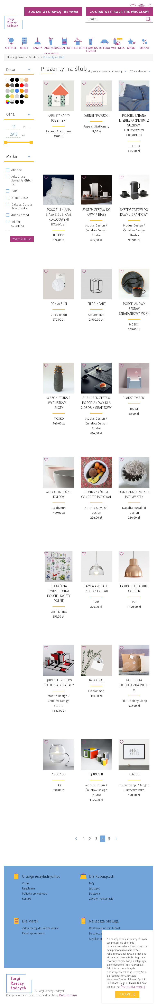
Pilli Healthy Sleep (134, 701)
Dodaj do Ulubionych (47, 84)
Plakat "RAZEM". (134, 398)
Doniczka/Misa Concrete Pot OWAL (96, 494)
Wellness (117, 48)
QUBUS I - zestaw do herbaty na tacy (59, 682)
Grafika (64, 48)
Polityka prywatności (34, 893)
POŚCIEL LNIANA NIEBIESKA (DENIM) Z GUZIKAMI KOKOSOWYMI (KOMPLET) (134, 125)
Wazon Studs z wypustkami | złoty (59, 403)
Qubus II (96, 774)
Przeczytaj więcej (133, 987)
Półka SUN (58, 304)
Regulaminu (68, 995)
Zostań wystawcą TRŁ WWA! (53, 12)
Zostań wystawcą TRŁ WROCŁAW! (119, 12)
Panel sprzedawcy (33, 933)
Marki (131, 48)
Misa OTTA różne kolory (58, 494)
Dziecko (104, 48)
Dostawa (94, 893)
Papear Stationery (59, 131)
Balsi (14, 191)
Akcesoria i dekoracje (51, 50)
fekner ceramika (17, 224)
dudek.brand (20, 215)
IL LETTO (134, 146)
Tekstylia (77, 48)
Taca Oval (96, 680)
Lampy (37, 48)
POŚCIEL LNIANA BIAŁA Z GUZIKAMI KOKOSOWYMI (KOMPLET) (59, 217)
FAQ (91, 883)
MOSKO (134, 324)
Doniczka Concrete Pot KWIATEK (134, 494)
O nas (25, 883)
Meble (24, 48)
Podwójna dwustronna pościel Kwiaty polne (59, 593)
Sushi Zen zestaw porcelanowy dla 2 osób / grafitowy (96, 403)
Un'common (59, 315)
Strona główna (15, 57)
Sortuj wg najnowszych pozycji (106, 71)
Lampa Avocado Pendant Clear (96, 588)
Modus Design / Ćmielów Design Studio (96, 230)
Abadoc (16, 170)
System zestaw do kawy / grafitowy (134, 212)
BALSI (134, 409)
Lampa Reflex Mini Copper (134, 588)
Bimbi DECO (19, 198)
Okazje (144, 48)
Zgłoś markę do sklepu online (40, 928)
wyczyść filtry (21, 239)
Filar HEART (96, 304)
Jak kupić (94, 888)
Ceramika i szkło (91, 50)
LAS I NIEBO (58, 611)
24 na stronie (140, 71)
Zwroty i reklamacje (101, 898)
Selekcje (11, 48)
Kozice (134, 774)
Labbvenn (59, 508)
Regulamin (28, 888)
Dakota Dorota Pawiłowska (22, 206)
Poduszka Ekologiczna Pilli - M (134, 685)
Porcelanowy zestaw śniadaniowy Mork (134, 309)
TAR (96, 602)
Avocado (59, 774)
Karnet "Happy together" (58, 118)
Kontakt (26, 898)
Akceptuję (127, 994)
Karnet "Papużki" (96, 116)
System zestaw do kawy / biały (96, 212)
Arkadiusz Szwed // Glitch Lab (22, 180)
